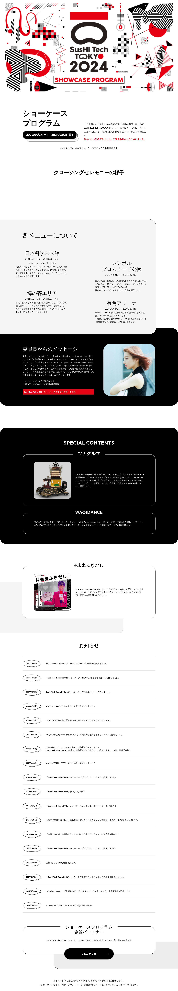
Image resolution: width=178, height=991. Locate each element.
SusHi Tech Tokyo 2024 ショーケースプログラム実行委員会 (49, 392)
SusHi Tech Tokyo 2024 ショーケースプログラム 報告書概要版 (89, 148)
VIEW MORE (89, 954)
